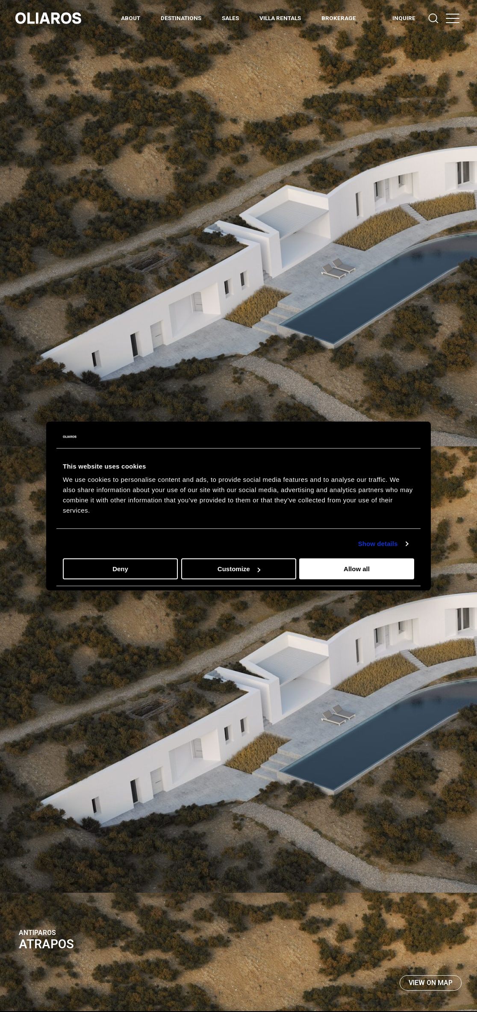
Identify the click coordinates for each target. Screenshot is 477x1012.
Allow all (357, 568)
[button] (453, 18)
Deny (120, 568)
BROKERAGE (338, 18)
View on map (431, 983)
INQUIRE (403, 18)
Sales (230, 18)
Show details (378, 543)
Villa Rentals (280, 18)
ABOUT (130, 18)
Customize (239, 568)
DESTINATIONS (181, 18)
